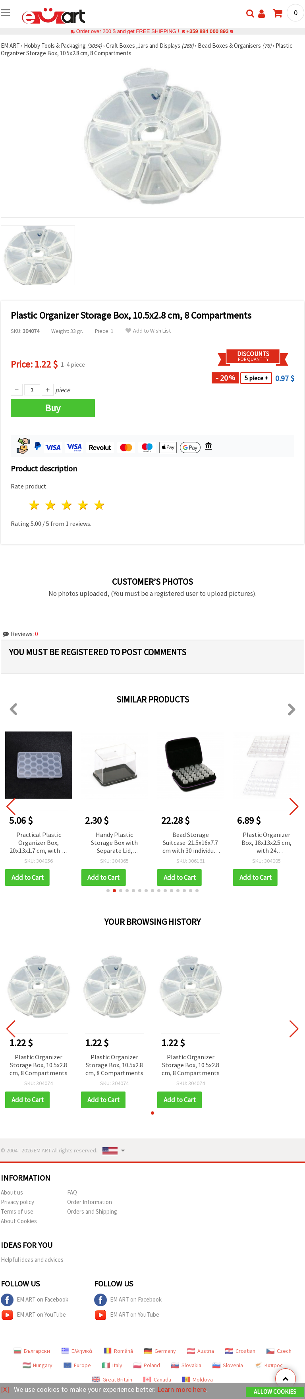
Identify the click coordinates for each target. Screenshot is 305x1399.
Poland (146, 1365)
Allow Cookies (275, 1391)
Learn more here (181, 1389)
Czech (278, 1350)
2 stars (51, 505)
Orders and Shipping (92, 1211)
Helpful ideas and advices (32, 1259)
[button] (108, 890)
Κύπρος (268, 1365)
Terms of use (17, 1211)
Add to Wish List (148, 331)
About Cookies (19, 1221)
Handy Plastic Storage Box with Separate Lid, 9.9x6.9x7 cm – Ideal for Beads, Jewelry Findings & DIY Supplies (190, 843)
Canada (157, 1379)
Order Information (89, 1202)
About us (12, 1192)
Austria (200, 1350)
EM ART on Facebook (34, 1300)
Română (118, 1351)
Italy (112, 1365)
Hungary (37, 1365)
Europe (77, 1365)
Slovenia (227, 1365)
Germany (160, 1350)
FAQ (72, 1192)
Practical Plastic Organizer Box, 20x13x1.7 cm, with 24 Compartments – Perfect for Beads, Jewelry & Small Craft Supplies (114, 843)
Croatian (240, 1350)
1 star (35, 505)
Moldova (197, 1379)
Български (32, 1351)
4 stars (83, 505)
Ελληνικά (77, 1351)
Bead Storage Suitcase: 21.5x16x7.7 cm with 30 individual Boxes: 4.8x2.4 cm (266, 843)
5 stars (99, 505)
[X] (5, 1389)
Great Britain (112, 1379)
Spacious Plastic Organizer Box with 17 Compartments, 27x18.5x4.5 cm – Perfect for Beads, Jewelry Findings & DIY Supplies (38, 843)
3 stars (67, 505)
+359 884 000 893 (207, 31)
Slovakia (186, 1365)
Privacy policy (17, 1202)
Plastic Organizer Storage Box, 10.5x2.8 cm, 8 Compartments (39, 1065)
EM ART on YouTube (33, 1315)
